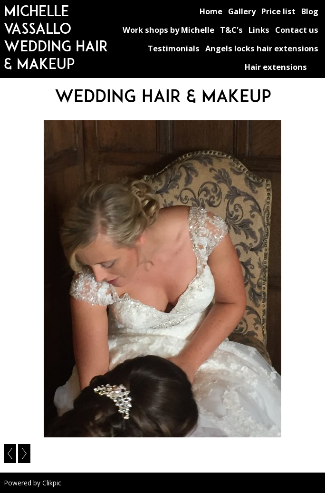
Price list (278, 11)
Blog (309, 11)
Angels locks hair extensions (261, 48)
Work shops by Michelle (168, 29)
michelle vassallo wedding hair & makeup (56, 37)
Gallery (242, 11)
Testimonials (174, 48)
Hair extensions (276, 66)
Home (211, 11)
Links (259, 29)
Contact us (296, 29)
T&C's (231, 29)
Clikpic (51, 482)
